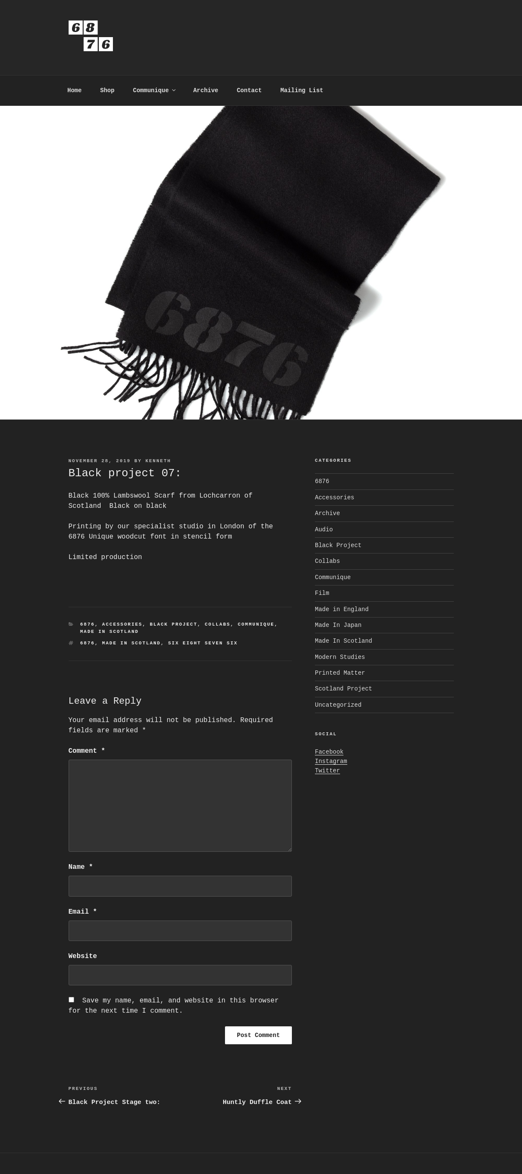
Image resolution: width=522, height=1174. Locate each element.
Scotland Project (343, 688)
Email (83, 912)
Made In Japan (338, 625)
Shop (107, 90)
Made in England (342, 609)
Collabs (217, 624)
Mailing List (301, 90)
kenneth (158, 460)
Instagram (331, 761)
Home (74, 90)
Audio (324, 529)
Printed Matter (340, 673)
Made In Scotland (109, 631)
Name (81, 867)
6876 (87, 624)
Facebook (329, 752)
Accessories (122, 624)
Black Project (173, 624)
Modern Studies (340, 657)
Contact (249, 90)
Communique (155, 90)
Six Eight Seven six (202, 643)
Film (322, 593)
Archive (205, 90)
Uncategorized (338, 705)
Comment (87, 751)
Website (83, 956)
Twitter (327, 770)
